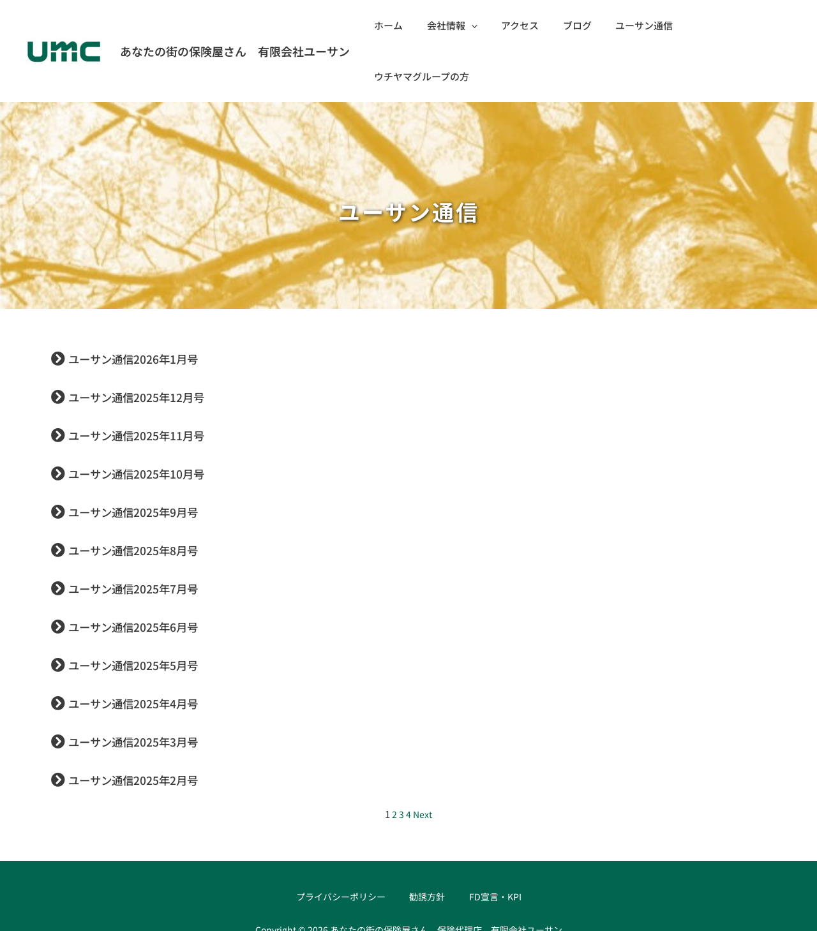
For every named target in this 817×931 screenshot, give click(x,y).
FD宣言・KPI (495, 846)
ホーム (402, 25)
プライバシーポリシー (343, 846)
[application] (480, 25)
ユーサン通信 (639, 25)
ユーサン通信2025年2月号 (152, 727)
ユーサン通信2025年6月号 (152, 574)
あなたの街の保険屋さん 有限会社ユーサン (235, 25)
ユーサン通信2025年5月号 (152, 612)
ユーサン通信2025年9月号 (152, 459)
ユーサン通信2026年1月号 (152, 306)
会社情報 (461, 25)
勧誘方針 (429, 846)
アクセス (524, 25)
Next (422, 763)
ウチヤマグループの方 (734, 25)
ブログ (576, 25)
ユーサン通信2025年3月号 (152, 689)
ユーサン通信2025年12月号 (156, 344)
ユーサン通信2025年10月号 (156, 421)
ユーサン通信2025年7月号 (152, 536)
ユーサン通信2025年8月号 (152, 498)
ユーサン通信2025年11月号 (156, 383)
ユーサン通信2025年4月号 (152, 651)
